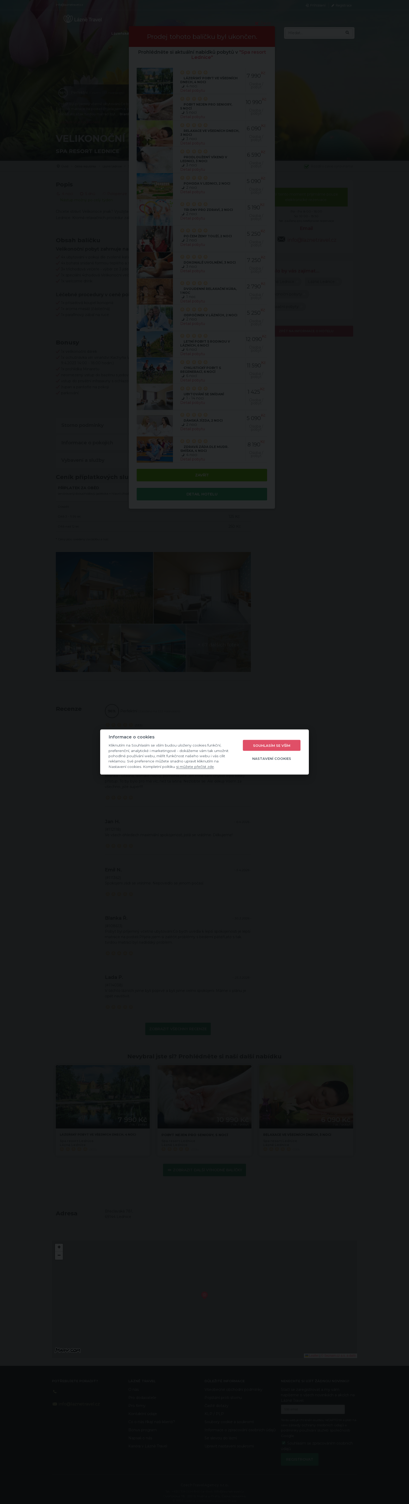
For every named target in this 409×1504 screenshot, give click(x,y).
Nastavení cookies (271, 758)
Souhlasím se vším (271, 745)
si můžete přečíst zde (195, 766)
